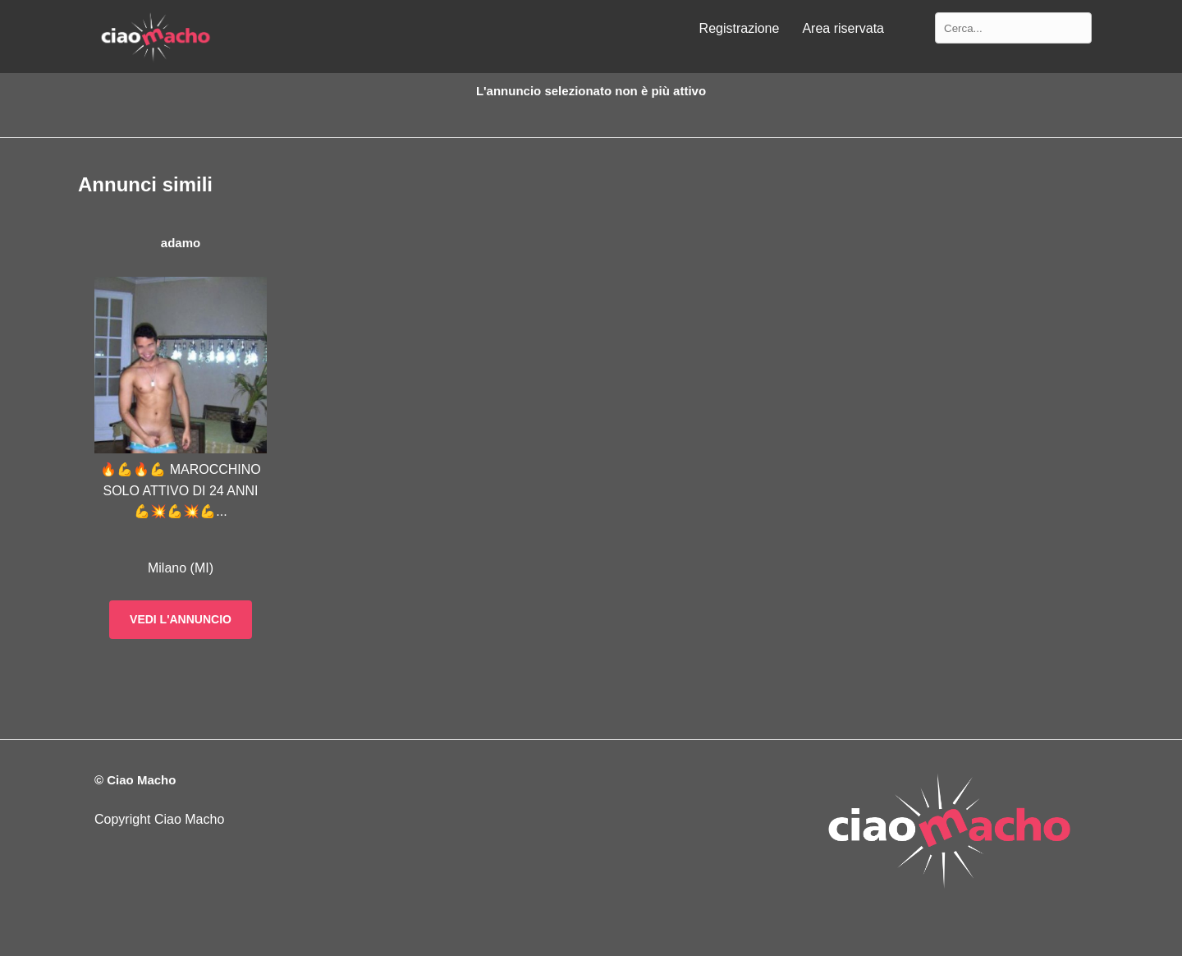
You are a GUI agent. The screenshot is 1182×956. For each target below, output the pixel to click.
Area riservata (843, 28)
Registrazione (739, 28)
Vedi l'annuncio (180, 619)
